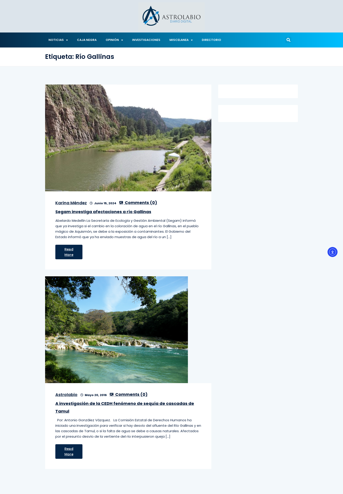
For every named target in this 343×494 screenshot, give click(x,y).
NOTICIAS (58, 40)
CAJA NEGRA (87, 40)
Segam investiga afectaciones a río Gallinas (103, 212)
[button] (288, 40)
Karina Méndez (71, 202)
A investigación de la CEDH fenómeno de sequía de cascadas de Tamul (124, 407)
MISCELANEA (181, 40)
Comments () (138, 203)
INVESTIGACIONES (146, 40)
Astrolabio (66, 394)
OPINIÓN (114, 40)
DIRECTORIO (211, 40)
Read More (68, 252)
